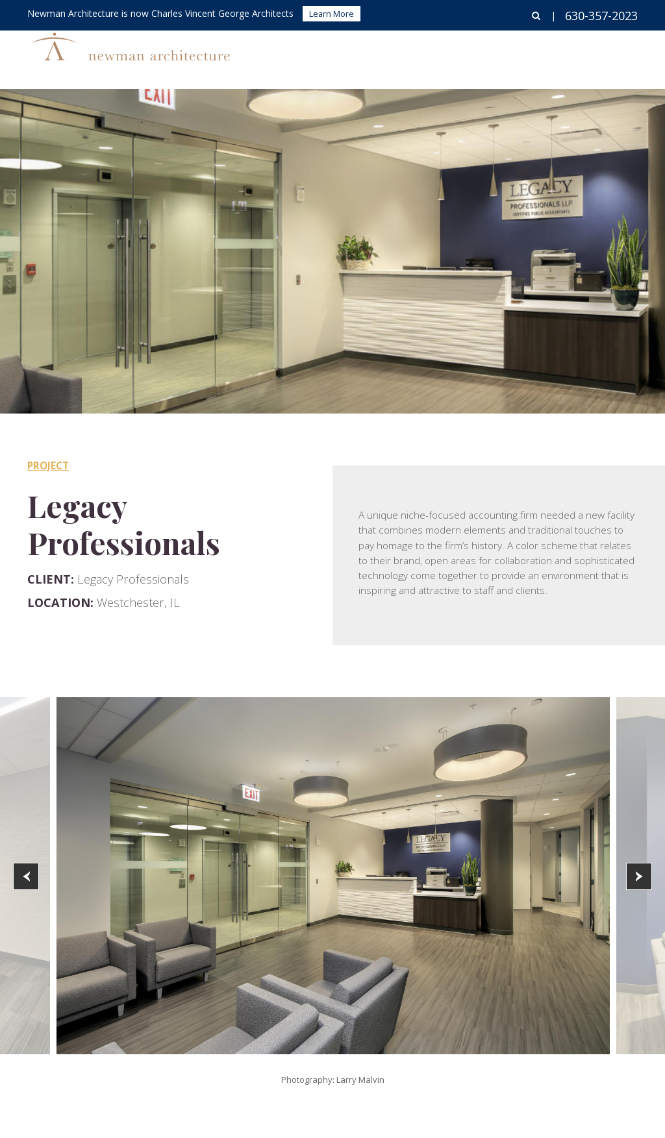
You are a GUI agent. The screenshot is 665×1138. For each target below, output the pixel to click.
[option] (333, 875)
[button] (26, 876)
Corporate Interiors (450, 55)
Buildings (353, 55)
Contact (616, 55)
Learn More (331, 13)
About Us (548, 55)
